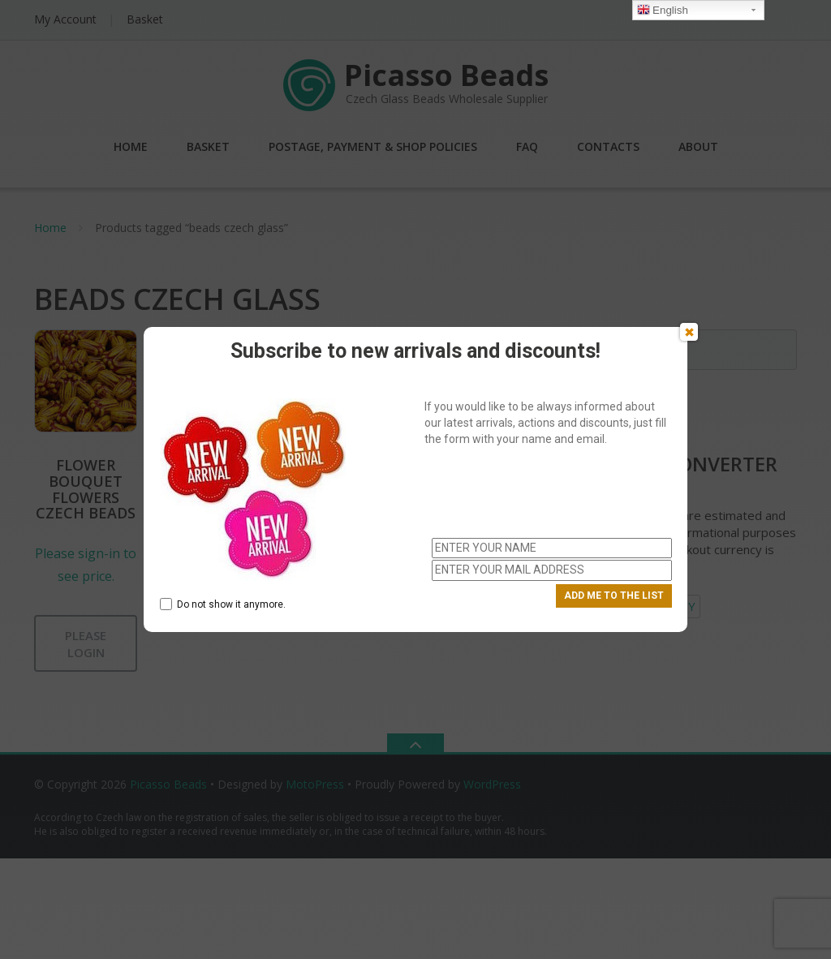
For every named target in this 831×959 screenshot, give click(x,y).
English (662, 11)
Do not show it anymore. (223, 604)
